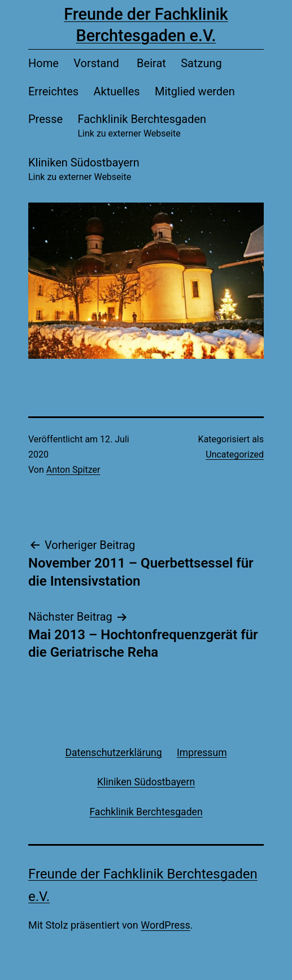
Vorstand (97, 63)
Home (43, 63)
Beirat (151, 63)
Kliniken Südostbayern (84, 170)
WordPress (165, 925)
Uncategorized (235, 454)
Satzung (201, 63)
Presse (45, 119)
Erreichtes (53, 91)
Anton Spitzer (73, 469)
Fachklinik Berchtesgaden (141, 126)
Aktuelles (117, 91)
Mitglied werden (195, 91)
